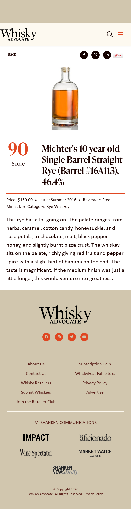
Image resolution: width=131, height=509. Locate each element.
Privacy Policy (94, 383)
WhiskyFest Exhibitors (95, 373)
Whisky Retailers (36, 383)
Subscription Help (95, 364)
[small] (46, 337)
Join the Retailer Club (35, 402)
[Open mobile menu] (120, 34)
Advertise (95, 392)
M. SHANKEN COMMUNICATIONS (65, 422)
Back (12, 54)
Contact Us (36, 373)
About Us (36, 364)
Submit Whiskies (36, 392)
